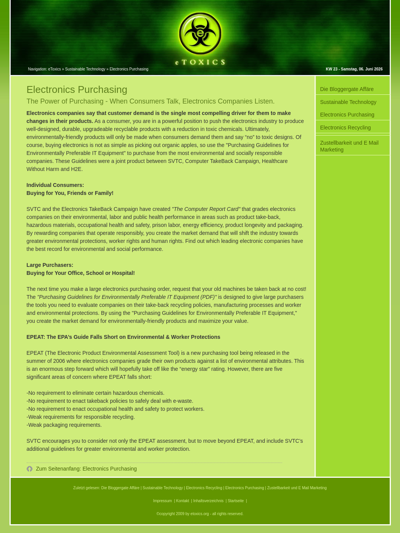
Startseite (236, 501)
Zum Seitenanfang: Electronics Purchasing (85, 469)
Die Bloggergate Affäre (347, 89)
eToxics (54, 69)
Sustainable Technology (348, 102)
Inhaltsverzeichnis (208, 501)
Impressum (162, 501)
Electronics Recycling (345, 127)
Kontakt (182, 501)
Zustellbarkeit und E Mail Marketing (349, 146)
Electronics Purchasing (347, 115)
